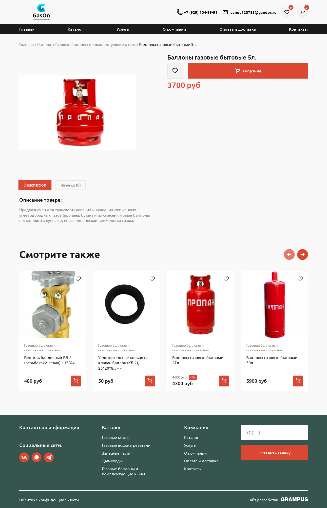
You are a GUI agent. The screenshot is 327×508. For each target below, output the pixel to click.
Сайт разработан (278, 499)
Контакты (298, 29)
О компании (174, 29)
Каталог (75, 29)
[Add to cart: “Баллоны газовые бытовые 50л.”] (298, 381)
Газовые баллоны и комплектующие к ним (123, 471)
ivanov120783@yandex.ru (249, 12)
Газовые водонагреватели (126, 445)
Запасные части (116, 452)
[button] (289, 254)
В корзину (248, 70)
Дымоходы (112, 460)
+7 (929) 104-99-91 (197, 12)
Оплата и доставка (237, 29)
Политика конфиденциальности (49, 499)
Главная (27, 29)
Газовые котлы (115, 437)
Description (34, 185)
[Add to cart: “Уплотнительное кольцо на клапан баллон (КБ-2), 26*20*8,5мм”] (150, 381)
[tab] (35, 185)
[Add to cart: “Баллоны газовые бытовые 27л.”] (224, 381)
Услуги (122, 29)
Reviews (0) (71, 185)
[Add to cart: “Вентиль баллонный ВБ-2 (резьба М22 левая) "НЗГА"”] (76, 381)
